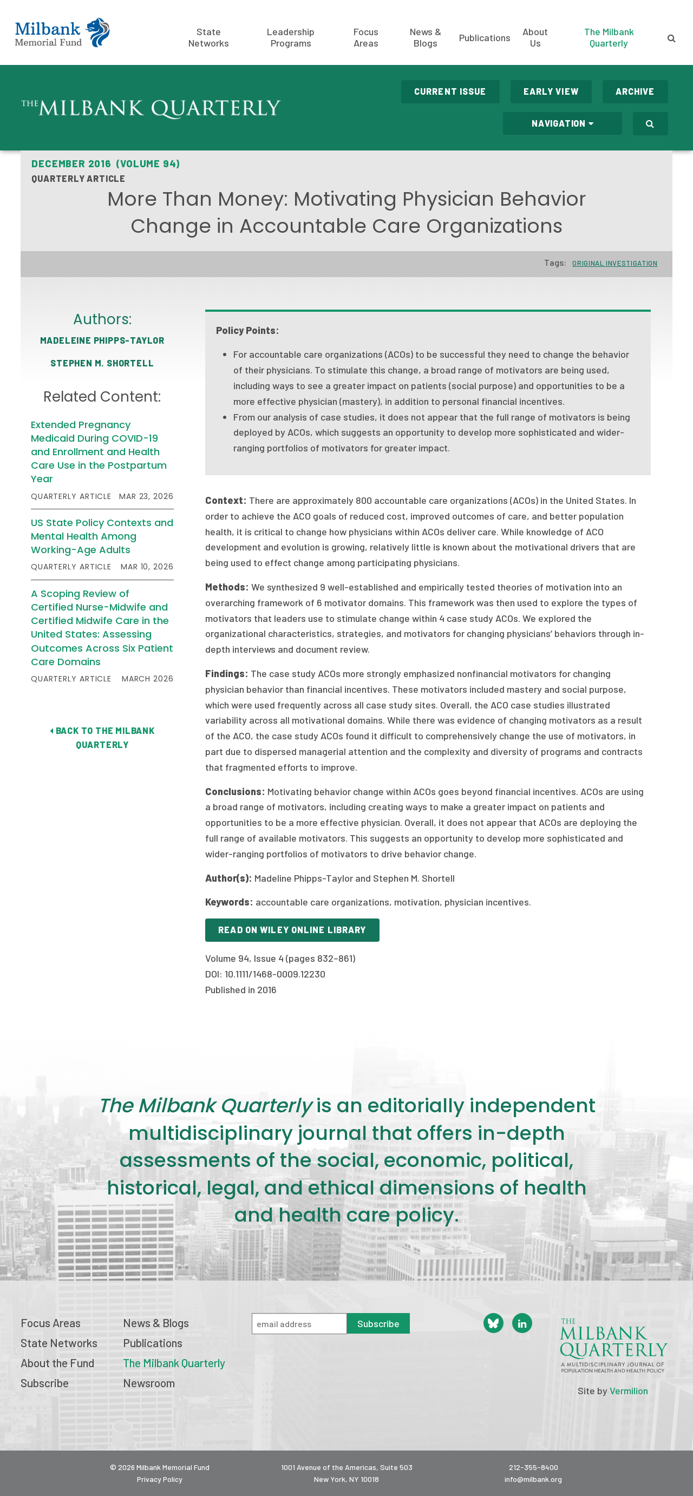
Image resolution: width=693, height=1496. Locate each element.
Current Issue (450, 91)
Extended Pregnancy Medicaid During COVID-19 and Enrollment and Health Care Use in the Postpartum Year (99, 452)
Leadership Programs (291, 37)
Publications (485, 37)
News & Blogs (425, 37)
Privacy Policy (159, 1479)
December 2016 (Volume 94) (105, 163)
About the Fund (57, 1362)
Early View (551, 91)
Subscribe (45, 1382)
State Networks (208, 37)
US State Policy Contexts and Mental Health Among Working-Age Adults (102, 536)
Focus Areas (366, 37)
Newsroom (149, 1382)
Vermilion (629, 1390)
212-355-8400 (533, 1467)
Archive (635, 91)
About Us (535, 37)
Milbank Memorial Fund (62, 32)
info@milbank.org (533, 1479)
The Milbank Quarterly (609, 37)
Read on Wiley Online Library (292, 929)
